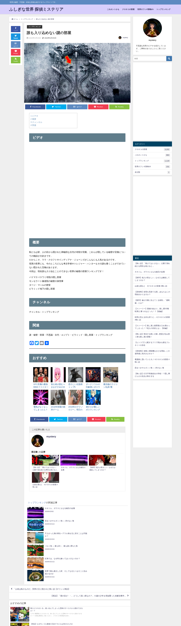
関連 (33, 125)
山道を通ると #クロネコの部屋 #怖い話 (151, 286)
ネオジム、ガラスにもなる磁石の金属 (150, 272)
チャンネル (36, 122)
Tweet (15, 36)
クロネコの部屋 (128, 9)
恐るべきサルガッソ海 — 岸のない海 (149, 368)
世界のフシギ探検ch (145, 9)
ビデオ (34, 116)
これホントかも (113, 9)
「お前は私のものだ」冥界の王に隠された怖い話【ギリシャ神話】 (44, 536)
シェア (16, 29)
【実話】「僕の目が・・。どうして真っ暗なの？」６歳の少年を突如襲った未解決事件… (85, 544)
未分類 (152, 172)
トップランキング (163, 9)
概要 (33, 119)
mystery (125, 37)
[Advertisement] (77, 215)
